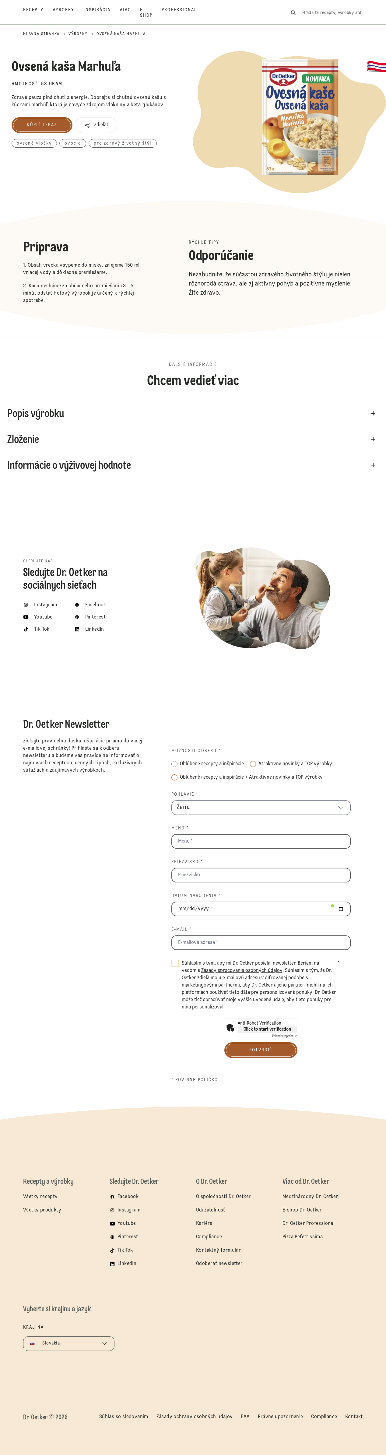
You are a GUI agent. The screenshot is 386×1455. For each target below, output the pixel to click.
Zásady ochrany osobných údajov (194, 1417)
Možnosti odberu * (196, 751)
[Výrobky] (68, 12)
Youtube (127, 1223)
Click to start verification (267, 1029)
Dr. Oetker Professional (308, 1223)
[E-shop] (151, 12)
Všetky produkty (42, 1210)
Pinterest (128, 1237)
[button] (96, 125)
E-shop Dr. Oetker (302, 1210)
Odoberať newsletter (219, 1263)
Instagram (129, 1210)
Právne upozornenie (280, 1417)
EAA (245, 1417)
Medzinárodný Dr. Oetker (310, 1196)
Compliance (209, 1237)
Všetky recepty (40, 1196)
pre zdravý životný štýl (123, 143)
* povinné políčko (194, 1080)
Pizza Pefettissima (302, 1237)
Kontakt (354, 1417)
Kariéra (204, 1223)
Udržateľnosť (211, 1210)
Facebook (128, 1196)
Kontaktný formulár (218, 1250)
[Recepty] (38, 12)
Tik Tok (125, 1250)
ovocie (73, 143)
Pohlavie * (184, 794)
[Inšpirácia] (101, 12)
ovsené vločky (34, 143)
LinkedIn (127, 1263)
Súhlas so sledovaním (123, 1417)
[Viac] (130, 12)
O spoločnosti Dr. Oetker (223, 1196)
